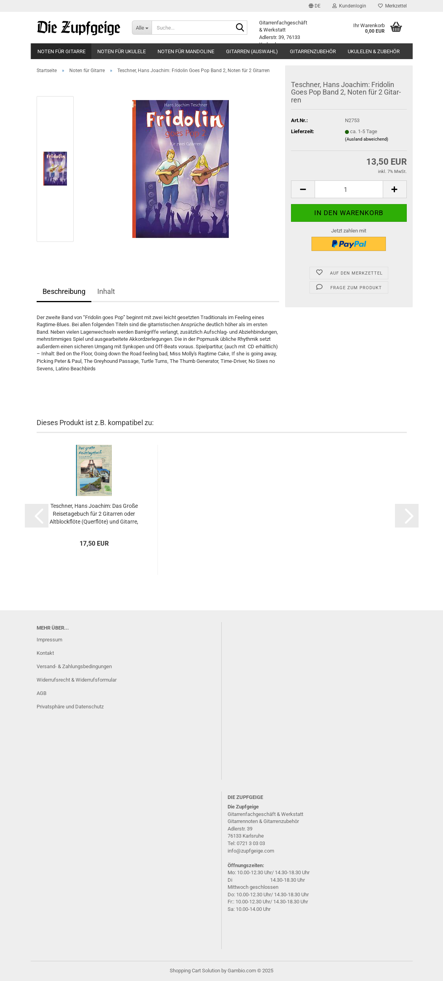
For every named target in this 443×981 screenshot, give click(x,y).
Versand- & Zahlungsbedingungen (74, 666)
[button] (314, 6)
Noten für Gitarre (61, 51)
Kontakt (45, 653)
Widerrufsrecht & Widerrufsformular (77, 680)
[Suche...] (142, 27)
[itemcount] (349, 189)
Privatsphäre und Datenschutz (70, 707)
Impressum (49, 640)
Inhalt (106, 291)
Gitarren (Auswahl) (252, 51)
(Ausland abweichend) (366, 139)
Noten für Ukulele (121, 51)
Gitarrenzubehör (313, 51)
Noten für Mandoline (186, 51)
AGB (41, 693)
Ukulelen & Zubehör (374, 51)
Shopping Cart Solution (195, 971)
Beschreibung (64, 291)
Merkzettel (392, 6)
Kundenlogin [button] (349, 6)
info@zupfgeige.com (251, 851)
